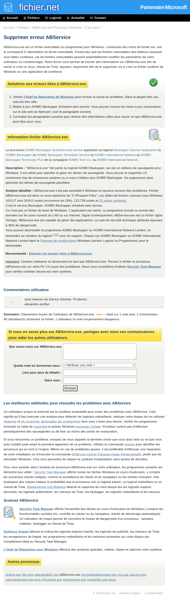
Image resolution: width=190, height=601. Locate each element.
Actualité (75, 18)
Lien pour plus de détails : (42, 372)
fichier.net (109, 593)
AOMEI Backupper (19, 155)
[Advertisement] (179, 103)
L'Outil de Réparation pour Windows (31, 549)
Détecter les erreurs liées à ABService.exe (60, 253)
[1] (54, 234)
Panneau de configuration (58, 240)
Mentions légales (130, 593)
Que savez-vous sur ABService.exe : (35, 349)
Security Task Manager (144, 266)
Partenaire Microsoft (163, 7)
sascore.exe (137, 575)
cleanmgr (10, 421)
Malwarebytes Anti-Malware (46, 487)
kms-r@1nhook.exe (48, 579)
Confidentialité (154, 593)
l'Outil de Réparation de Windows (49, 97)
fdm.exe (27, 575)
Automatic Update (88, 426)
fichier (36, 7)
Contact (98, 18)
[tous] (112, 579)
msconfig (40, 426)
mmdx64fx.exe (97, 579)
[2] (57, 234)
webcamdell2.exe (46, 575)
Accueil (10, 18)
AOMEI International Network (115, 155)
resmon (129, 444)
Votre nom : (53, 380)
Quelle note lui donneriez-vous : (38, 365)
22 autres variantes (112, 200)
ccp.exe (123, 575)
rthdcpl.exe (13, 575)
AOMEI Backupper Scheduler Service (63, 155)
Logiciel (53, 18)
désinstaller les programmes (61, 421)
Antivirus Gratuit (16, 531)
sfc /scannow (30, 421)
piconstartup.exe (74, 579)
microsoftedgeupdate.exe (98, 575)
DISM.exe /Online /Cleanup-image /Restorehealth (106, 454)
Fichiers (31, 18)
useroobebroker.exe (20, 579)
